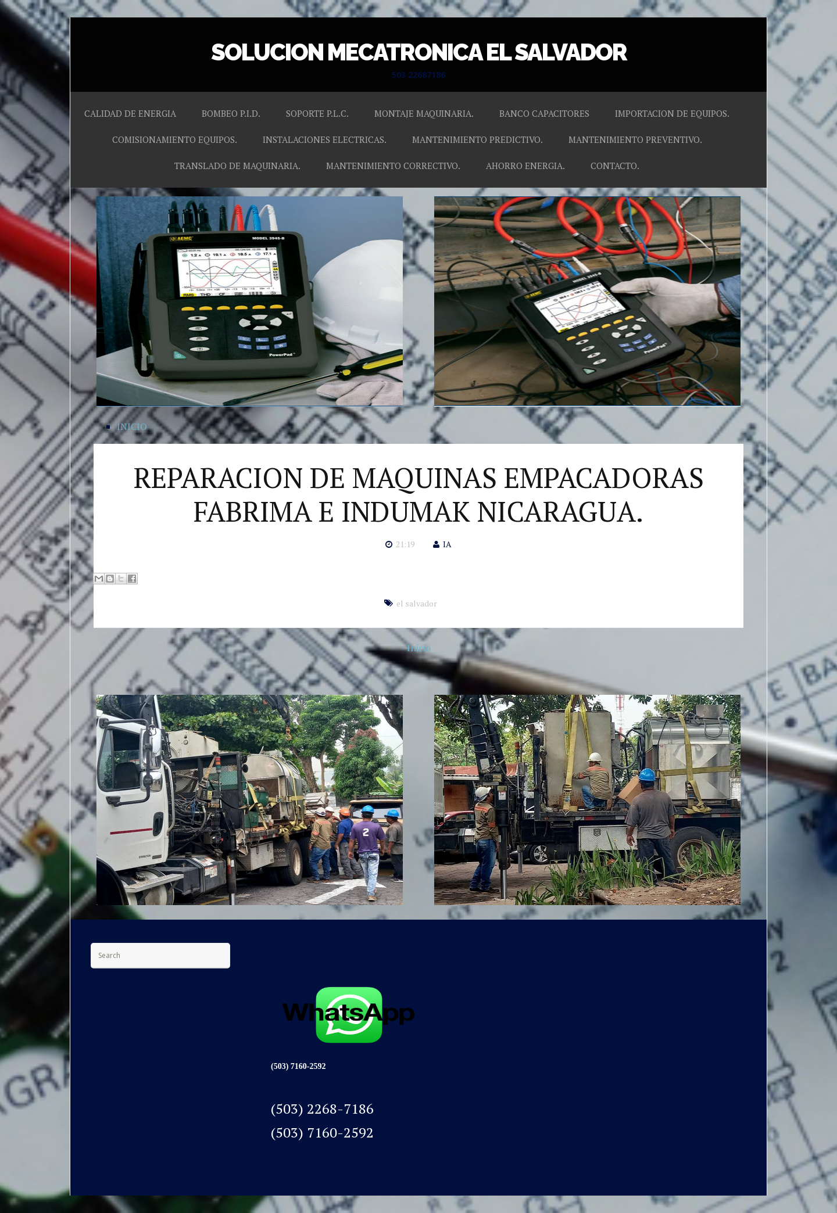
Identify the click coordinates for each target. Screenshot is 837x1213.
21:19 (405, 544)
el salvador (416, 603)
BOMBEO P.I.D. (231, 113)
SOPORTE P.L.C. (317, 113)
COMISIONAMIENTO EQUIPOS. (174, 139)
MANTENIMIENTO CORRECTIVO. (393, 165)
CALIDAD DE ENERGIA (130, 113)
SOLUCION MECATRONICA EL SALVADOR (419, 52)
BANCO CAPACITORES (544, 113)
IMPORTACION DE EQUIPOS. (672, 113)
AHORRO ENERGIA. (525, 165)
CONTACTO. (615, 165)
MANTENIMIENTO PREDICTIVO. (477, 139)
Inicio (419, 647)
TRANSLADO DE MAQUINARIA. (237, 165)
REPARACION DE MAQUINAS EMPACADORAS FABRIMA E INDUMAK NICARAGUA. (419, 494)
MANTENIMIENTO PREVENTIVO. (635, 139)
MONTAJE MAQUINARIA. (424, 113)
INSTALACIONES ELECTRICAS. (325, 139)
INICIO (132, 426)
